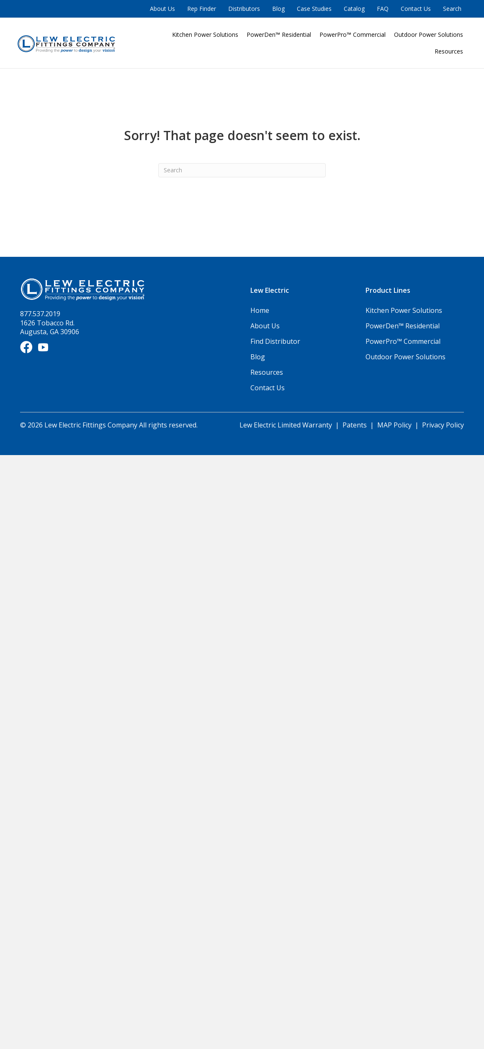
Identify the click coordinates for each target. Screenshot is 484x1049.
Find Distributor (275, 341)
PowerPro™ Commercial (352, 34)
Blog (278, 9)
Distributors (244, 9)
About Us (162, 9)
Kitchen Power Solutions (205, 34)
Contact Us (416, 9)
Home (259, 310)
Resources (449, 51)
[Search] (242, 170)
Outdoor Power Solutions (428, 34)
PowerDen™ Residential (279, 34)
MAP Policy (394, 425)
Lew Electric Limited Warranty (286, 425)
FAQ (383, 9)
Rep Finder (201, 9)
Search (452, 9)
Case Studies (314, 9)
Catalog (354, 9)
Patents (354, 425)
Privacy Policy (443, 425)
